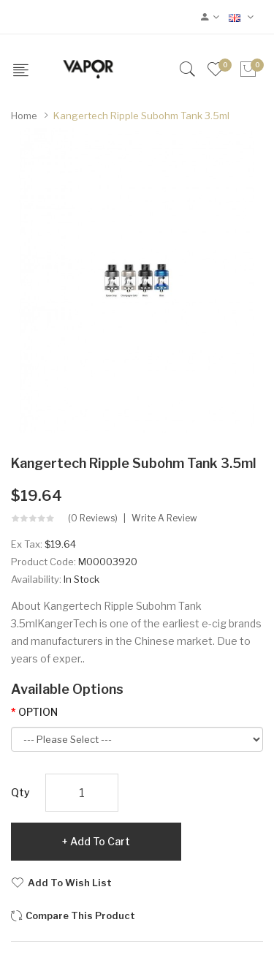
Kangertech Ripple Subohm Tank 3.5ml (141, 115)
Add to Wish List (70, 882)
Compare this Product (80, 915)
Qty (20, 792)
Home (24, 115)
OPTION (38, 712)
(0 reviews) (93, 518)
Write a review (164, 518)
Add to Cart (100, 841)
